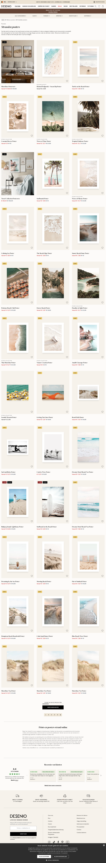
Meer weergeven (53, 707)
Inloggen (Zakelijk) (53, 837)
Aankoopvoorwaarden (83, 824)
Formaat (46, 16)
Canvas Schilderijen (29, 6)
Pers (49, 818)
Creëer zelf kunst (44, 6)
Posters (17, 6)
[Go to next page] (60, 714)
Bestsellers (74, 6)
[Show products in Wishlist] (99, 6)
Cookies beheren (81, 832)
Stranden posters (22, 20)
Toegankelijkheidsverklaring (56, 829)
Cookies (79, 829)
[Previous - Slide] (27, 775)
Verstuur (23, 834)
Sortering (87, 16)
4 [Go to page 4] (57, 715)
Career (50, 824)
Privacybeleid (80, 827)
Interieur (83, 6)
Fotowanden (92, 6)
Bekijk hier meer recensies (53, 785)
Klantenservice (81, 818)
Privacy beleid (16, 837)
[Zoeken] (95, 6)
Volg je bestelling (81, 821)
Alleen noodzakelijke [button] (60, 856)
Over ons (50, 815)
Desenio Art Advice (82, 815)
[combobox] (104, 845)
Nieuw (66, 6)
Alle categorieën (20, 16)
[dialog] (53, 853)
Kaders (53, 6)
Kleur (35, 16)
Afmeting (59, 16)
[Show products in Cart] (103, 6)
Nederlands (12, 2)
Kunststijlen (73, 16)
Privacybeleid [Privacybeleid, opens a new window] (64, 853)
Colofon (50, 821)
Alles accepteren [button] (44, 856)
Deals (60, 6)
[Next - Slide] (101, 775)
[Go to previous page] (45, 714)
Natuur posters (11, 20)
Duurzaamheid (52, 827)
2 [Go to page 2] (51, 715)
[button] (53, 860)
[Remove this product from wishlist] (32, 81)
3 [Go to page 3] (54, 715)
